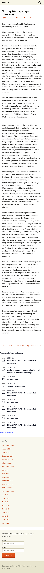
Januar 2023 (6, 512)
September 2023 (8, 491)
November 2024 (7, 459)
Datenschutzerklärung (9, 566)
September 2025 (8, 445)
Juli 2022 (5, 516)
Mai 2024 (5, 470)
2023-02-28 (8, 345)
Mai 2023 (5, 502)
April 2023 (5, 505)
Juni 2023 (5, 498)
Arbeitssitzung (12, 379)
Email (4, 547)
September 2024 (8, 467)
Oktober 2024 (7, 463)
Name (4, 540)
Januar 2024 (6, 477)
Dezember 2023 (7, 481)
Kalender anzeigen (6, 432)
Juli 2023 (5, 495)
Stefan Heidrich (31, 18)
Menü (4, 2)
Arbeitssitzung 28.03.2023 (29, 345)
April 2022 (5, 523)
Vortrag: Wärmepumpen (16, 386)
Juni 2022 (5, 519)
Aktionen (18, 18)
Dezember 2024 (7, 456)
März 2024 (5, 474)
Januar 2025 (6, 452)
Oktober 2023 (7, 488)
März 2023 (5, 509)
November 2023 (7, 484)
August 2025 (6, 449)
